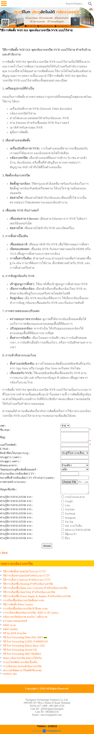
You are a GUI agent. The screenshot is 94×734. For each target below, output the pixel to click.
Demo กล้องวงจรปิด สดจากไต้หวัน (22, 658)
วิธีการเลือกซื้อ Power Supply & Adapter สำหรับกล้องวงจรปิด (37, 596)
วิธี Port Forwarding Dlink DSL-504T (23, 637)
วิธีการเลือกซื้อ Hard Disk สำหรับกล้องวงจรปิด (29, 592)
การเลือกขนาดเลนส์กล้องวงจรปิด (22, 666)
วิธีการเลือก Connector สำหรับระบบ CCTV (27, 579)
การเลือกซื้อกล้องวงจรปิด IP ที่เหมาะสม (25, 608)
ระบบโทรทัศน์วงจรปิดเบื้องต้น (20, 662)
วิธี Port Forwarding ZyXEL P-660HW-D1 (25, 641)
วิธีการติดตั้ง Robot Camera (18, 604)
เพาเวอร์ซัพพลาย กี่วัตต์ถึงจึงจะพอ (22, 670)
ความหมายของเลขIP (15, 621)
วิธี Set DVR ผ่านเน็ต (14, 633)
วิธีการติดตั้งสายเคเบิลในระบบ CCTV (24, 571)
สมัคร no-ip (9, 625)
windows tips (10, 673)
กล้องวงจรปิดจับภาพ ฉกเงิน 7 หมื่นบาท (25, 616)
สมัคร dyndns (10, 629)
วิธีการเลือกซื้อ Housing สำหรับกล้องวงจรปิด (28, 583)
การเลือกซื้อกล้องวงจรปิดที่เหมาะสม (23, 600)
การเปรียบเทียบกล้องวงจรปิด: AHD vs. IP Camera (30, 612)
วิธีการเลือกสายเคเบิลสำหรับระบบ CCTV (26, 575)
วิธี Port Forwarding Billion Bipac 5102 (24, 645)
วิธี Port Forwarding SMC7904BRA (22, 654)
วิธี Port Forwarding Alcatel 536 (20, 649)
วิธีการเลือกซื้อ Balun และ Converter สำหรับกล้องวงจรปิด (35, 588)
